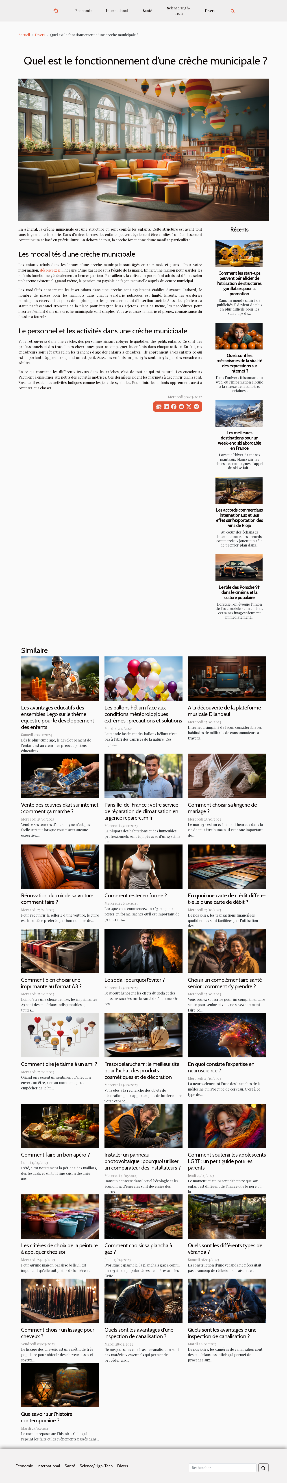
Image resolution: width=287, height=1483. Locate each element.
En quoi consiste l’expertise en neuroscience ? (221, 1067)
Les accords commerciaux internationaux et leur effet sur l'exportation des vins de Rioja (239, 517)
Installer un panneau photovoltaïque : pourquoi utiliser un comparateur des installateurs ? (142, 1161)
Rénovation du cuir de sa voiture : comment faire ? (58, 898)
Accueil (24, 34)
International (117, 10)
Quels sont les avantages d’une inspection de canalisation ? (222, 1333)
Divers (210, 10)
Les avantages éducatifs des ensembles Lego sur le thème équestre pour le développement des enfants (57, 717)
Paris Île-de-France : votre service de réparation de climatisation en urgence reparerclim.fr (141, 811)
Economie (83, 10)
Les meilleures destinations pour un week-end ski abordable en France (239, 440)
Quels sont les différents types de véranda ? (225, 1248)
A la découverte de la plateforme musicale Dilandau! (224, 710)
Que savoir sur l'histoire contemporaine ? (46, 1417)
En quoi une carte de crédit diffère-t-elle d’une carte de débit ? (227, 898)
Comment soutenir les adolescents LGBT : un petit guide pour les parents (227, 1161)
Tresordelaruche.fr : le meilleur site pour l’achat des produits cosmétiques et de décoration (141, 1070)
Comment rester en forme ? (135, 895)
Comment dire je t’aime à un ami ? (59, 1064)
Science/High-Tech (179, 11)
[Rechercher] (223, 1467)
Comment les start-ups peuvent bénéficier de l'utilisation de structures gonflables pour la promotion (239, 283)
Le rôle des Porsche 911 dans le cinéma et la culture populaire (239, 592)
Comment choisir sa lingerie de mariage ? (222, 808)
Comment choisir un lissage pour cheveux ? (57, 1333)
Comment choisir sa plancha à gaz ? (138, 1248)
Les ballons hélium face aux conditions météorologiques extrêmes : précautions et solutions (143, 714)
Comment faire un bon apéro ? (55, 1154)
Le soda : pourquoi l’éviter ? (134, 980)
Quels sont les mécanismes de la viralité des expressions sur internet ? (239, 363)
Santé (147, 10)
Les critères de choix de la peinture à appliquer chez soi (59, 1248)
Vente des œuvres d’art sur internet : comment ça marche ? (59, 808)
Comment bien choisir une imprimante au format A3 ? (51, 983)
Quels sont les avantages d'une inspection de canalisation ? (138, 1333)
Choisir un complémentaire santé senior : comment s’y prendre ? (225, 983)
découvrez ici (50, 270)
